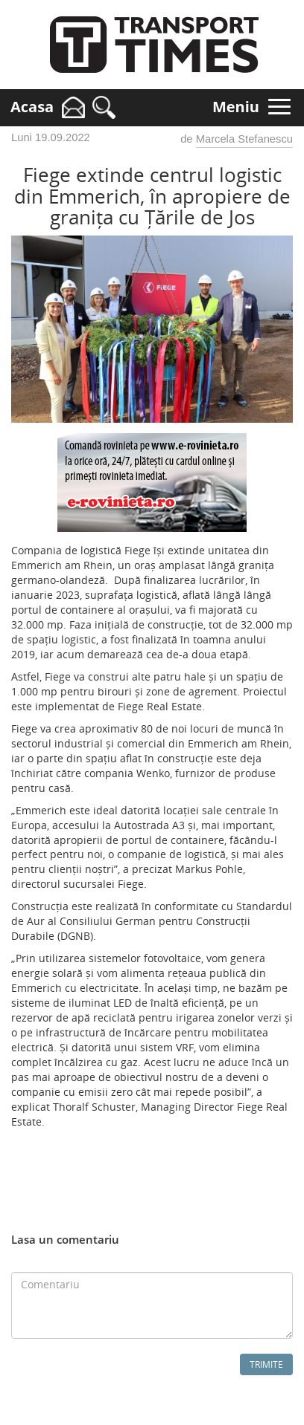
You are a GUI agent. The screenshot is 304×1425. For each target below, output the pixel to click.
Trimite (266, 1364)
